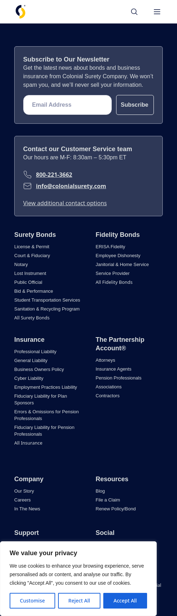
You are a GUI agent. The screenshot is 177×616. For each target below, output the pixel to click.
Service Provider (113, 273)
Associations (109, 386)
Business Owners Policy (39, 369)
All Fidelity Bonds (114, 282)
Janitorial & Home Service (122, 264)
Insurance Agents (113, 369)
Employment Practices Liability (45, 387)
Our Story (24, 491)
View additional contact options (65, 203)
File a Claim (108, 500)
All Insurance (28, 443)
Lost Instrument (30, 273)
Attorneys (105, 360)
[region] (78, 578)
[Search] (138, 11)
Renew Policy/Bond (116, 508)
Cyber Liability (28, 378)
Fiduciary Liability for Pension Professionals (44, 431)
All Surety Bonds (32, 317)
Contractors (108, 395)
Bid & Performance (33, 291)
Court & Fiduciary (32, 255)
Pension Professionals (119, 378)
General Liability (30, 360)
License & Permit (31, 246)
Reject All (79, 600)
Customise (32, 600)
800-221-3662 (54, 175)
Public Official (28, 282)
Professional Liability (35, 351)
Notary (21, 264)
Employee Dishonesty (118, 255)
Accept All (125, 600)
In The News (27, 508)
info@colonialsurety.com (71, 186)
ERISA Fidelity (110, 246)
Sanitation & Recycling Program (47, 309)
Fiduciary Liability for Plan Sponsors (40, 399)
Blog (100, 491)
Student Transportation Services (47, 300)
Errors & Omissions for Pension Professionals (46, 415)
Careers (22, 500)
